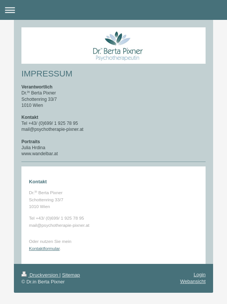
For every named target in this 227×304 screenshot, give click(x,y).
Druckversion (40, 275)
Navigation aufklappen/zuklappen (113, 10)
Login (200, 274)
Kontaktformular (44, 248)
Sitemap (71, 275)
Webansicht (193, 281)
